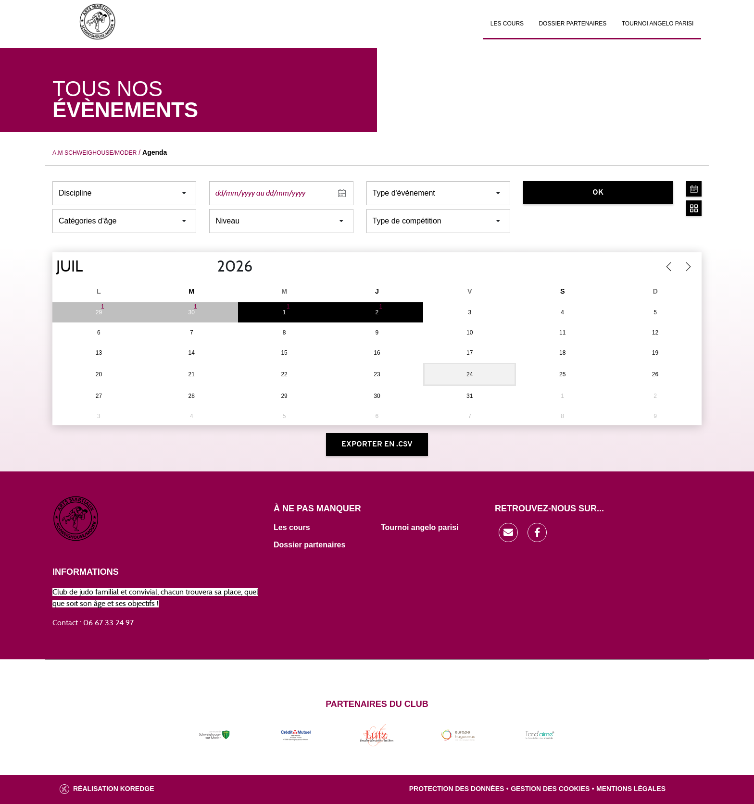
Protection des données (456, 788)
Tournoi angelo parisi (420, 527)
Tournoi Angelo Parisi (658, 23)
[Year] (209, 266)
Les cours (507, 23)
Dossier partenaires (572, 23)
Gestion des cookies (550, 788)
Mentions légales (631, 788)
